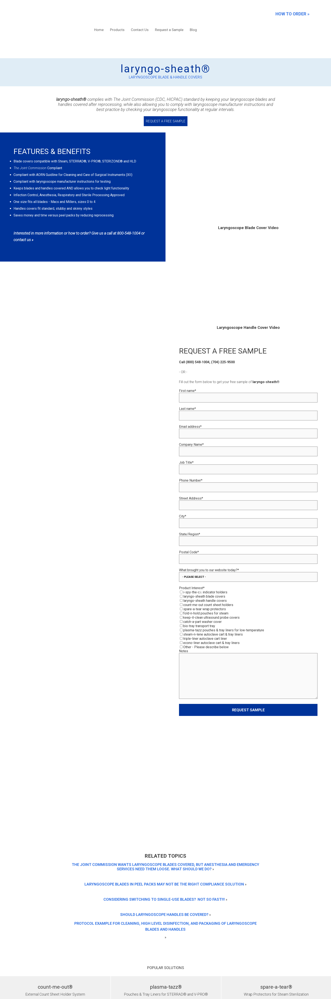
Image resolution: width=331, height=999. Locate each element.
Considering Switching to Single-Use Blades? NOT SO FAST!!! (164, 755)
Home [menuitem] (99, 14)
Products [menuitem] (117, 14)
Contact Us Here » (212, 934)
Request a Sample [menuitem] (169, 14)
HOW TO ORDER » (292, 13)
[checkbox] (248, 587)
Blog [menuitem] (193, 14)
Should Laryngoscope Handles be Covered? (164, 770)
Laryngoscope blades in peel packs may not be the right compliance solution (164, 739)
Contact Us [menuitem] (140, 14)
